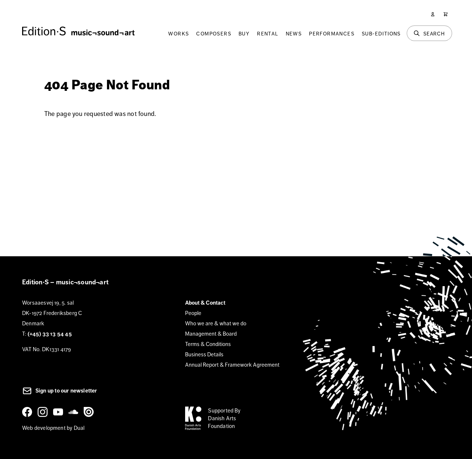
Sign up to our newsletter (59, 390)
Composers (213, 34)
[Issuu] (90, 412)
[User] (432, 14)
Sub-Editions (381, 34)
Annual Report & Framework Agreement (232, 365)
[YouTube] (59, 412)
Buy (244, 34)
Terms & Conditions (208, 344)
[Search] (429, 33)
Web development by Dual (53, 428)
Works (178, 34)
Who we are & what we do (215, 323)
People (193, 313)
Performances (331, 34)
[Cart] (445, 14)
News (294, 34)
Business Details (204, 354)
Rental (267, 34)
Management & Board (211, 333)
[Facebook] (28, 412)
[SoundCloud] (74, 412)
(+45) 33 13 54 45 (50, 333)
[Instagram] (44, 412)
